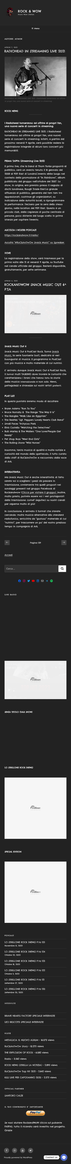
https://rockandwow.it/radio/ (22, 235)
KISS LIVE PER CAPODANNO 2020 (23, 1077)
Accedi (9, 555)
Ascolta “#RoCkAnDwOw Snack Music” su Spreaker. (35, 242)
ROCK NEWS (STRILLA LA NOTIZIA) (23, 1065)
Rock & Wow (29, 11)
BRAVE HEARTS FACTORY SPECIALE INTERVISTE (30, 1015)
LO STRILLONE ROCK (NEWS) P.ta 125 (25, 942)
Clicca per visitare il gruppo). (39, 492)
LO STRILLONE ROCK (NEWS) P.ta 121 (24, 979)
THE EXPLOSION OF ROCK (19, 1052)
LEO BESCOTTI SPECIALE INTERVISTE (24, 1022)
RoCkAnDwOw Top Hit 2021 (20, 1071)
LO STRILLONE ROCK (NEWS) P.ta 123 (25, 961)
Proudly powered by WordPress (18, 1157)
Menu (35, 28)
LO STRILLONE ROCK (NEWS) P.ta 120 (25, 988)
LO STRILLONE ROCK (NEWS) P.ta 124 (25, 951)
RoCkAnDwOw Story (16, 1046)
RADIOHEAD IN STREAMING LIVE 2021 (34, 51)
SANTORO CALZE (14, 1095)
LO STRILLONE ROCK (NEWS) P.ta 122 (25, 970)
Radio (8, 1058)
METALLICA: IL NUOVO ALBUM (21, 1040)
